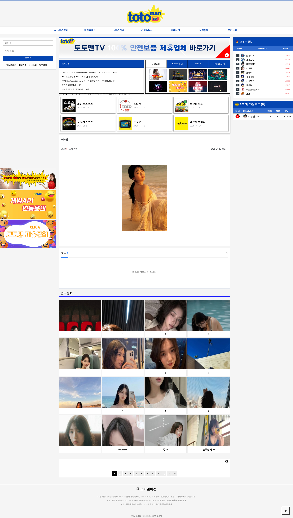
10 (163, 473)
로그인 (28, 58)
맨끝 (174, 473)
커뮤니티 (175, 30)
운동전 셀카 (208, 449)
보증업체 (203, 30)
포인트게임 (90, 30)
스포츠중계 (61, 30)
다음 (169, 473)
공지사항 (232, 30)
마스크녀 (122, 449)
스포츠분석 (147, 30)
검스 (165, 449)
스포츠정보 (118, 30)
